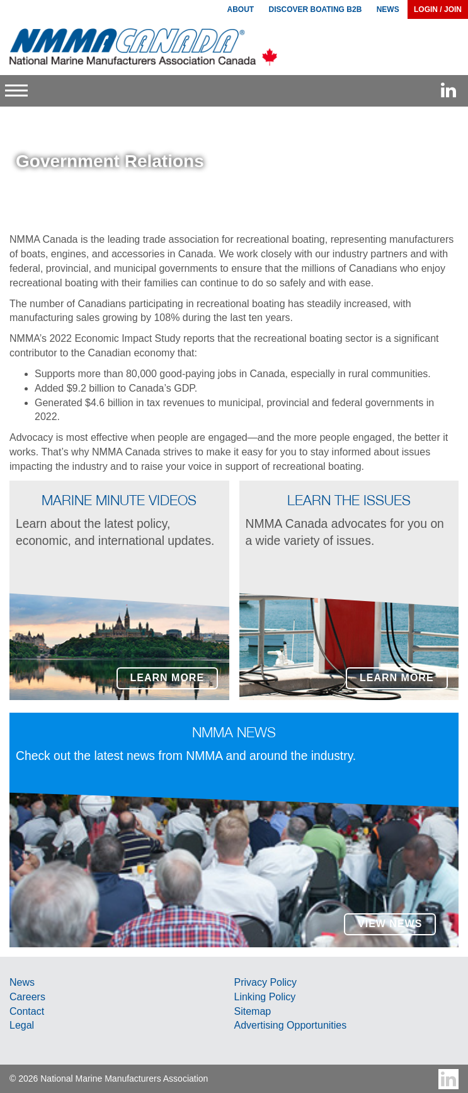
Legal (21, 1025)
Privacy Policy (265, 982)
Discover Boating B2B (315, 9)
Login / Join (438, 9)
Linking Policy (265, 996)
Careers (27, 996)
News (22, 982)
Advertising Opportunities (290, 1025)
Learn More (167, 677)
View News (390, 923)
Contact (26, 1011)
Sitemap (252, 1011)
